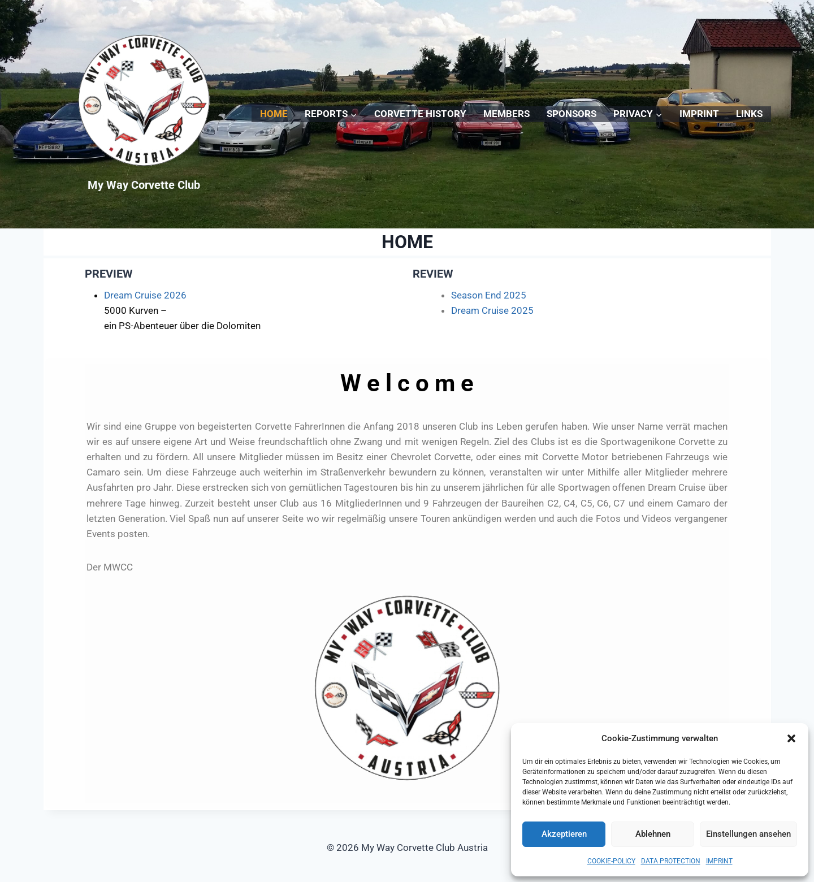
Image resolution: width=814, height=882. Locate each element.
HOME (274, 113)
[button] (791, 738)
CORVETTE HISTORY (420, 113)
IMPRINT (719, 861)
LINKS (749, 113)
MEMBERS (506, 113)
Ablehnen (652, 834)
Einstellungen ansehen (748, 834)
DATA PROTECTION (670, 861)
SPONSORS (571, 113)
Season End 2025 (488, 295)
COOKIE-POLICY (611, 861)
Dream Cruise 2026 (145, 295)
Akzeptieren (564, 834)
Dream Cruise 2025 (492, 310)
